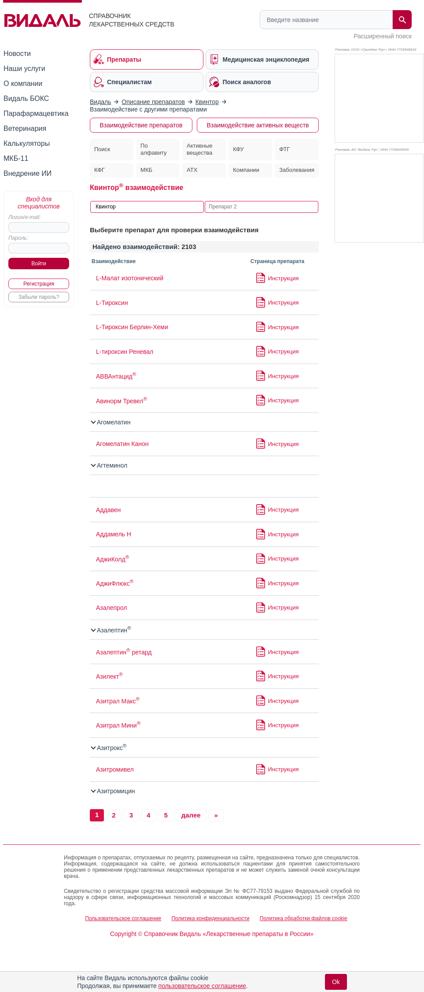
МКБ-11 (16, 158)
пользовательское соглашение (202, 985)
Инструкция (283, 278)
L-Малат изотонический (129, 278)
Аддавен (108, 509)
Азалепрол (111, 607)
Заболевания (296, 170)
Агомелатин (111, 422)
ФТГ (284, 149)
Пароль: (18, 238)
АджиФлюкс (114, 583)
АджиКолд (112, 559)
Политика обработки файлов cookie (303, 918)
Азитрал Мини (118, 725)
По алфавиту (153, 149)
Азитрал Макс (118, 701)
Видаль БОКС (26, 98)
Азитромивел (115, 769)
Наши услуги (24, 68)
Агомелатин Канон (122, 443)
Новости (17, 53)
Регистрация (38, 284)
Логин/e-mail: (24, 217)
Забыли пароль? (38, 297)
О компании (23, 83)
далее (191, 815)
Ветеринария (25, 128)
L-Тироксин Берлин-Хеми (132, 327)
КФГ (99, 170)
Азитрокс (109, 747)
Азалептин (111, 630)
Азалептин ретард (123, 652)
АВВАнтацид (116, 376)
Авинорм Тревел (121, 401)
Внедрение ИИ (28, 173)
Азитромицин (113, 791)
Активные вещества (199, 149)
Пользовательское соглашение (123, 918)
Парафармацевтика (36, 113)
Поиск (102, 149)
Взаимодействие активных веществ (257, 125)
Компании (246, 170)
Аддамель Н (113, 534)
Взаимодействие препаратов (141, 125)
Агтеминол (109, 465)
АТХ (192, 170)
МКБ (146, 170)
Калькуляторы (27, 143)
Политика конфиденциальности (210, 918)
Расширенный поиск (383, 36)
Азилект (109, 676)
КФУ (238, 149)
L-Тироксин (112, 302)
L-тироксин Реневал (124, 351)
